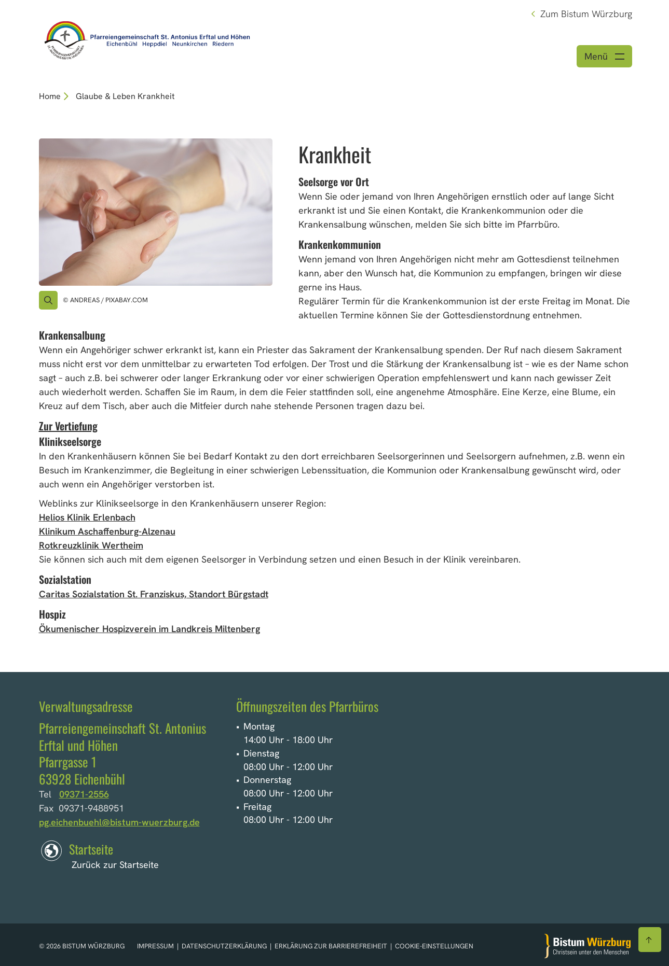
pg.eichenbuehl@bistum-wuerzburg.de (119, 822)
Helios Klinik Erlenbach (87, 517)
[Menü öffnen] (604, 56)
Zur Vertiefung (68, 425)
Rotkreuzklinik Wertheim (91, 545)
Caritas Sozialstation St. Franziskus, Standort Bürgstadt (153, 594)
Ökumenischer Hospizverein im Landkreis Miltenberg (149, 629)
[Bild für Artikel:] (155, 212)
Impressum (156, 946)
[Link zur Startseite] (145, 38)
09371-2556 (84, 794)
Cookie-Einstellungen (434, 946)
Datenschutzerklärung (225, 946)
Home (50, 96)
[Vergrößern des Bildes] (48, 300)
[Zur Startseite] (587, 946)
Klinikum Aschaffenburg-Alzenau (107, 531)
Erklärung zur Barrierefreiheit (331, 946)
